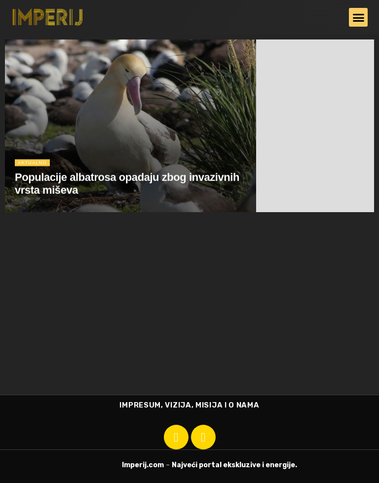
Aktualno (33, 165)
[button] (358, 17)
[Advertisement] (189, 321)
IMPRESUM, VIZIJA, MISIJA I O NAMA (189, 405)
